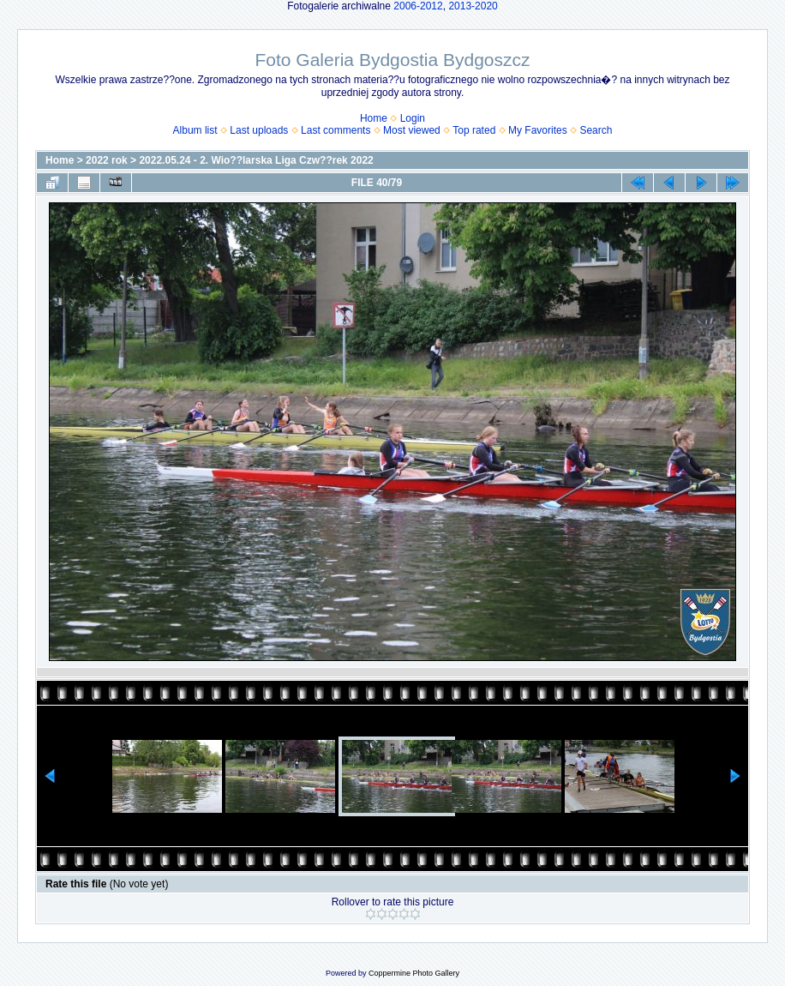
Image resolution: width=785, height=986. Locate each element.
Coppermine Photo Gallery (414, 973)
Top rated (473, 130)
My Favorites (537, 130)
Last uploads (259, 130)
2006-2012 (417, 6)
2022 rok (107, 160)
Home (373, 118)
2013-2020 (472, 6)
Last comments (335, 130)
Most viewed (411, 130)
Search (595, 130)
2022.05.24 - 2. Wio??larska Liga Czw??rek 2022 (256, 160)
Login (412, 118)
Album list (195, 130)
